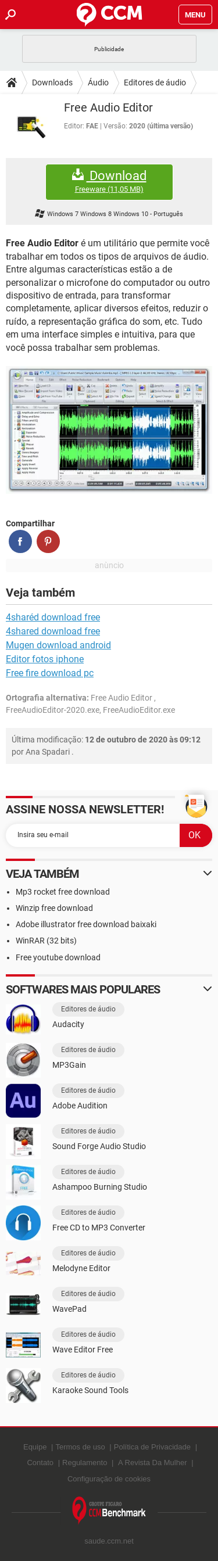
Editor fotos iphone (45, 659)
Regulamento (84, 1462)
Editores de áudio (155, 82)
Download (109, 181)
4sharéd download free (53, 617)
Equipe (35, 1446)
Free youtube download (58, 957)
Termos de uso (80, 1446)
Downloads (52, 82)
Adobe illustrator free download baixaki (86, 924)
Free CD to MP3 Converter (98, 1227)
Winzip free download (54, 908)
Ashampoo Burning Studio (99, 1187)
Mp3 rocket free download (63, 891)
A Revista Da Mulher (152, 1462)
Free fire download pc (50, 673)
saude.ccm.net (109, 1541)
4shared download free (53, 631)
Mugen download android (58, 645)
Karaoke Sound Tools (90, 1390)
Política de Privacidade (152, 1446)
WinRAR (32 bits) (46, 940)
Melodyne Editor (81, 1268)
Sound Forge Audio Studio (99, 1146)
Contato (40, 1462)
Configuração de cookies (109, 1478)
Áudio (98, 82)
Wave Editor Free (82, 1349)
